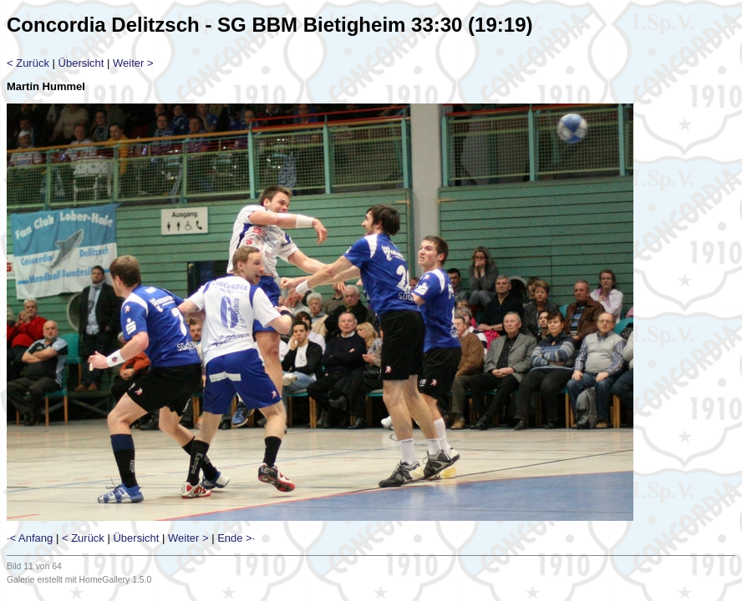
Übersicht (81, 63)
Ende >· (236, 538)
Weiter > (133, 63)
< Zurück (28, 63)
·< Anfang (30, 538)
